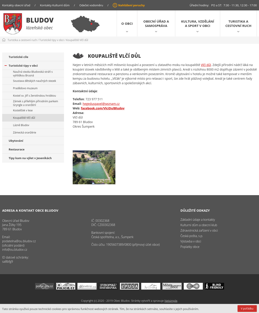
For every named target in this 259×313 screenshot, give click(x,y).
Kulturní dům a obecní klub (198, 225)
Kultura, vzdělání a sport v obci (197, 23)
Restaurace (17, 149)
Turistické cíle (18, 57)
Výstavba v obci (190, 241)
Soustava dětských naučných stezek (34, 81)
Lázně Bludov (21, 125)
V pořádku (247, 308)
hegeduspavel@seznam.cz (101, 104)
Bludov (40, 20)
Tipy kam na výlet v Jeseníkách (30, 158)
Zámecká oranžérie (24, 132)
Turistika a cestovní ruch (238, 23)
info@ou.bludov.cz (14, 249)
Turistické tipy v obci (51, 40)
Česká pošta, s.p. (191, 236)
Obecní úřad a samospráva (156, 23)
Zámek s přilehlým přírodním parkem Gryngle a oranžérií (35, 103)
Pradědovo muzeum (25, 88)
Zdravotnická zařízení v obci (199, 230)
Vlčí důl (206, 65)
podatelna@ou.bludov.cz (19, 241)
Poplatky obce (190, 247)
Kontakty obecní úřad (16, 5)
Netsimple (170, 301)
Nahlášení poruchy (131, 5)
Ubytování (16, 141)
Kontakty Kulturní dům (55, 5)
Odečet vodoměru (91, 5)
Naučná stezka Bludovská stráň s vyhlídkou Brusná (33, 73)
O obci (127, 23)
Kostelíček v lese (23, 110)
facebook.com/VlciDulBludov (103, 108)
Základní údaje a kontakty (197, 219)
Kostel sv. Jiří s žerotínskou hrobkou (34, 95)
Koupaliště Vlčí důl (77, 40)
